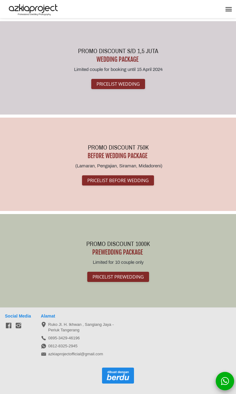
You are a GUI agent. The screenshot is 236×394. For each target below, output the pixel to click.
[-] (8, 326)
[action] (225, 381)
